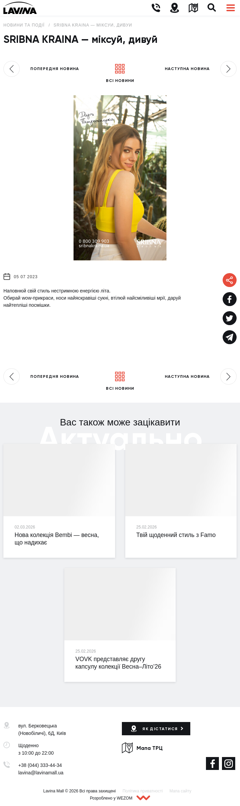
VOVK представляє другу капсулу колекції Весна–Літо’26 (118, 663)
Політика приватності (143, 791)
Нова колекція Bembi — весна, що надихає (57, 539)
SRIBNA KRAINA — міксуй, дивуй (92, 25)
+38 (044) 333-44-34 (40, 765)
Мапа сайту (180, 791)
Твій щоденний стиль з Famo (175, 535)
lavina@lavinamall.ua (41, 772)
